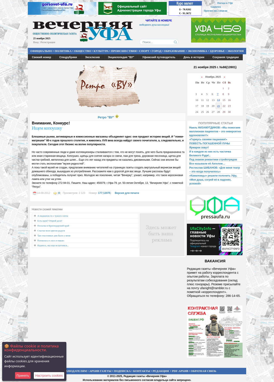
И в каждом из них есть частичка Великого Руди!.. (210, 153)
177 (100, 193)
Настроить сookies (49, 375)
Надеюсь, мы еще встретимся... (53, 245)
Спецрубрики (68, 57)
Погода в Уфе (225, 3)
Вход (36, 42)
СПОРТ (144, 51)
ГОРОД (156, 51)
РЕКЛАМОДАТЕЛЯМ (72, 371)
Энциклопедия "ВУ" (121, 57)
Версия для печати (127, 193)
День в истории (193, 57)
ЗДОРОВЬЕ (217, 51)
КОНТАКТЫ (141, 371)
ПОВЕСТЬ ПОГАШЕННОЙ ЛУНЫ (209, 143)
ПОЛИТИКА (63, 51)
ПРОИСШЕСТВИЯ (124, 51)
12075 (106, 193)
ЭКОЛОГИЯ (235, 51)
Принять (22, 375)
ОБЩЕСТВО (82, 51)
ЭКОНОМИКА (197, 51)
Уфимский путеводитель (159, 57)
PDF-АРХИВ (180, 371)
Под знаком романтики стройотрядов (213, 159)
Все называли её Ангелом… (207, 163)
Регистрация (47, 42)
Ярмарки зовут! (199, 147)
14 (218, 99)
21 (218, 105)
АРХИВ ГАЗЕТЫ (100, 371)
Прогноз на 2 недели (215, 10)
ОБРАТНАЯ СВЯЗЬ (203, 371)
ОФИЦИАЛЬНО (41, 51)
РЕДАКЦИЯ (161, 371)
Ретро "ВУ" (106, 117)
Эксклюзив (92, 57)
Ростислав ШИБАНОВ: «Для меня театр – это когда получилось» (214, 169)
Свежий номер (41, 57)
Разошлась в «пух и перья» (50, 240)
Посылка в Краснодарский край (53, 225)
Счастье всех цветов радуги (51, 230)
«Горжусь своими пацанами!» (208, 139)
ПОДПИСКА (122, 371)
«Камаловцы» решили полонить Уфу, (213, 175)
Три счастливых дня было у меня (53, 235)
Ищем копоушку (47, 128)
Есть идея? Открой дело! (49, 220)
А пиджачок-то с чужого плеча (52, 215)
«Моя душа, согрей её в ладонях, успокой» (210, 181)
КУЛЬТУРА (101, 51)
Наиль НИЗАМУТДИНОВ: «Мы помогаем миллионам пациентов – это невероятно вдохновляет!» (215, 131)
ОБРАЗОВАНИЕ (174, 51)
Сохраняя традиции (225, 57)
